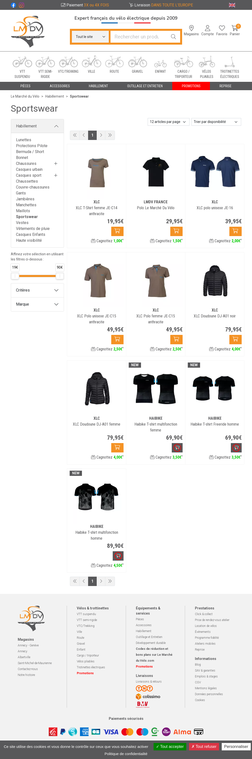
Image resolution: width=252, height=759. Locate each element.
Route (80, 637)
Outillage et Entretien (149, 637)
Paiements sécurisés (126, 719)
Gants (21, 193)
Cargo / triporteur (88, 655)
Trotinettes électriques (91, 667)
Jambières (25, 199)
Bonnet (22, 157)
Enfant (81, 649)
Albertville (24, 657)
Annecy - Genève (28, 645)
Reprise (200, 649)
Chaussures (26, 163)
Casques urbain (29, 169)
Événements (203, 632)
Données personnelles (209, 694)
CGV (198, 682)
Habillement (26, 126)
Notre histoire (26, 675)
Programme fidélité (207, 637)
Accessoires (144, 625)
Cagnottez (107, 241)
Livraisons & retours (149, 681)
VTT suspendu (86, 614)
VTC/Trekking (85, 626)
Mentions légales (206, 688)
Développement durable (151, 643)
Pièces (140, 619)
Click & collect (204, 614)
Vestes (22, 222)
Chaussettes (27, 181)
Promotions (191, 86)
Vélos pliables (85, 661)
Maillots (23, 210)
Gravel (81, 643)
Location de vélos (206, 626)
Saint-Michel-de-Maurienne (35, 663)
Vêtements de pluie (33, 228)
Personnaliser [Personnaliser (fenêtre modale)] (236, 746)
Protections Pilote (31, 145)
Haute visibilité (29, 240)
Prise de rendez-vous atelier (212, 620)
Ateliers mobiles (205, 643)
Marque (22, 304)
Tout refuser (204, 746)
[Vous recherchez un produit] (138, 37)
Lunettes (23, 140)
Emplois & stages (206, 676)
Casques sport (28, 175)
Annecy (22, 651)
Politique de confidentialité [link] (126, 754)
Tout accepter (170, 746)
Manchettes (26, 205)
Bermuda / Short (30, 151)
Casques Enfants (30, 234)
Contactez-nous (28, 669)
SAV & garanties (205, 670)
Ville (79, 632)
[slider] (15, 276)
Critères (23, 290)
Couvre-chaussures (32, 187)
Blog (198, 664)
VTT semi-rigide (87, 620)
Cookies (200, 700)
